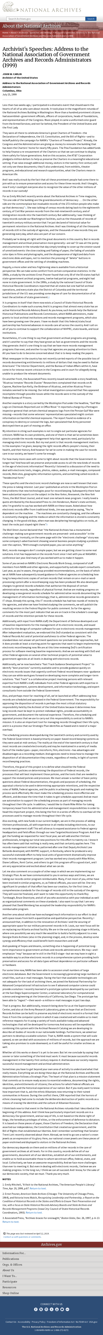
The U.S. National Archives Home (41, 8)
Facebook (36, 1309)
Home (5, 32)
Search (91, 18)
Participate (9, 1281)
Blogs (62, 1309)
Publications (10, 1259)
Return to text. (38, 1188)
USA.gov (93, 1321)
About (13, 32)
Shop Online (10, 1293)
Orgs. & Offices (12, 1264)
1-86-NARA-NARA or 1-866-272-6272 (51, 1330)
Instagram (46, 1309)
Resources (9, 1287)
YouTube (57, 1309)
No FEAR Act (82, 1321)
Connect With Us (51, 1304)
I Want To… (9, 1276)
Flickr (67, 1309)
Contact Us (11, 1321)
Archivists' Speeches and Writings (35, 32)
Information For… (14, 1253)
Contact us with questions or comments (22, 1236)
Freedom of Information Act (60, 1321)
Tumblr (52, 1309)
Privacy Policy (38, 1321)
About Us (8, 1270)
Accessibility (24, 1321)
